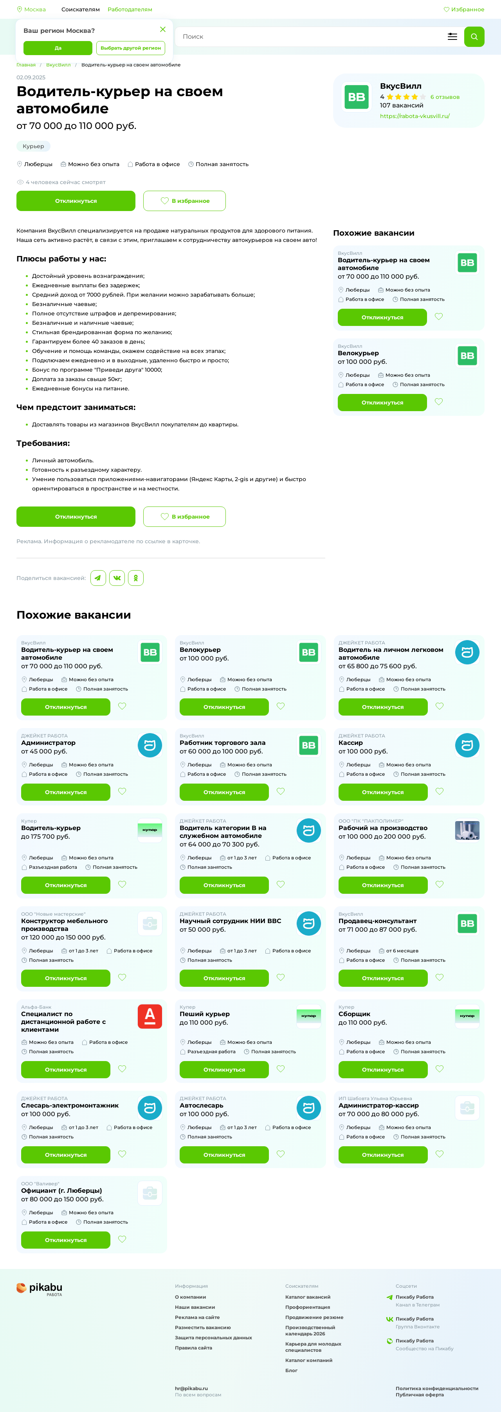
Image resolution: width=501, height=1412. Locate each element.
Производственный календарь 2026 (310, 1330)
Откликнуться (76, 200)
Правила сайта (193, 1348)
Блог (291, 1370)
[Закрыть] (162, 29)
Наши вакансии (195, 1307)
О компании (190, 1297)
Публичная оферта (420, 1395)
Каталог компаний (309, 1360)
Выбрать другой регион (131, 48)
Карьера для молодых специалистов (313, 1347)
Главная (26, 65)
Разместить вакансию (203, 1327)
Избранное (464, 9)
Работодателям (130, 9)
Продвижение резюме (314, 1317)
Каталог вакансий (308, 1297)
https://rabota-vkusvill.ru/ (415, 116)
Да (58, 48)
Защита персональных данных (213, 1337)
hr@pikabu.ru (191, 1388)
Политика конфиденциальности (437, 1388)
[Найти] (474, 37)
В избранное (184, 200)
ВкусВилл (58, 65)
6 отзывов (445, 96)
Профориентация (307, 1307)
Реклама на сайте (197, 1317)
